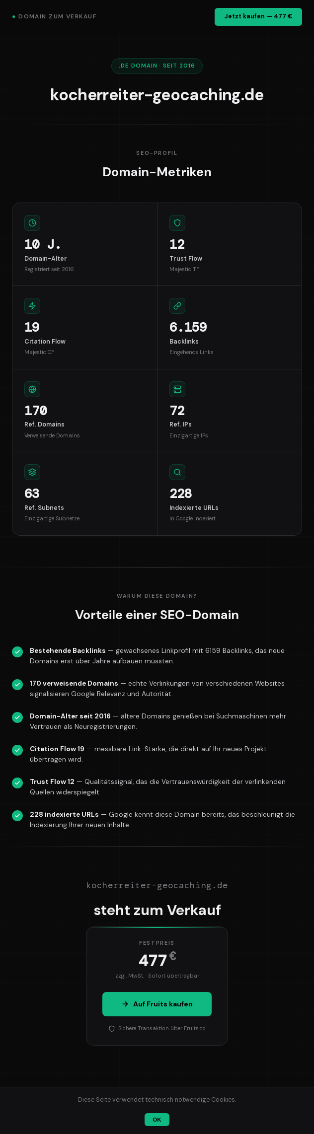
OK (157, 1120)
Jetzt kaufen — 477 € (258, 16)
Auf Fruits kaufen (157, 1003)
